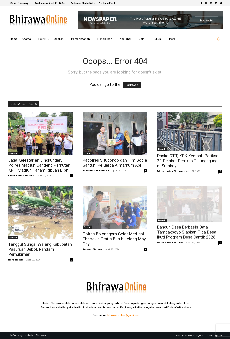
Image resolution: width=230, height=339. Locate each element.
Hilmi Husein (16, 259)
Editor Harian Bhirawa (21, 175)
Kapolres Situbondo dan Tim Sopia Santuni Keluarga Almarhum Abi (115, 163)
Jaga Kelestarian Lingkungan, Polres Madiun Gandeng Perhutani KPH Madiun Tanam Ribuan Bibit (39, 165)
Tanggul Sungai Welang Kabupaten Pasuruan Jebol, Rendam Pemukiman (40, 249)
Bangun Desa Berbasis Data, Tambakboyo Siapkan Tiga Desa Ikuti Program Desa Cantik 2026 (186, 232)
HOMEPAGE (132, 85)
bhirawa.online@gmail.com (123, 315)
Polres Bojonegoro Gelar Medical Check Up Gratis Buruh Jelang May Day (114, 239)
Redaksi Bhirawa (93, 249)
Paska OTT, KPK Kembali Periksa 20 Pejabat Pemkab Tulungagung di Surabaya (187, 160)
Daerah (13, 153)
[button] (218, 39)
